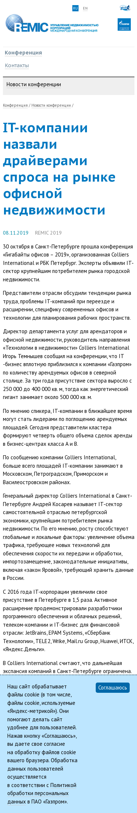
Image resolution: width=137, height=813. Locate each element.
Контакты (17, 65)
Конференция (23, 52)
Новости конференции (34, 84)
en (85, 8)
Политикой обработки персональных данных (41, 793)
